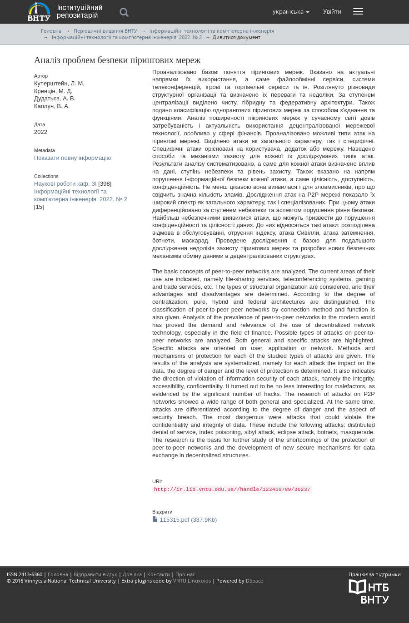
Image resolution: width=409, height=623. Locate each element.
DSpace (254, 580)
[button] (291, 11)
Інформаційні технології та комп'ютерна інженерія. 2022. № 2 (127, 37)
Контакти (158, 574)
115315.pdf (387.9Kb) (184, 519)
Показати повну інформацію (72, 157)
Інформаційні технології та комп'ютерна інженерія (212, 30)
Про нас (185, 574)
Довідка (132, 574)
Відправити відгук (95, 574)
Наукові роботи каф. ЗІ (65, 183)
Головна (51, 30)
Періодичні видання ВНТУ (105, 30)
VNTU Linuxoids (192, 580)
